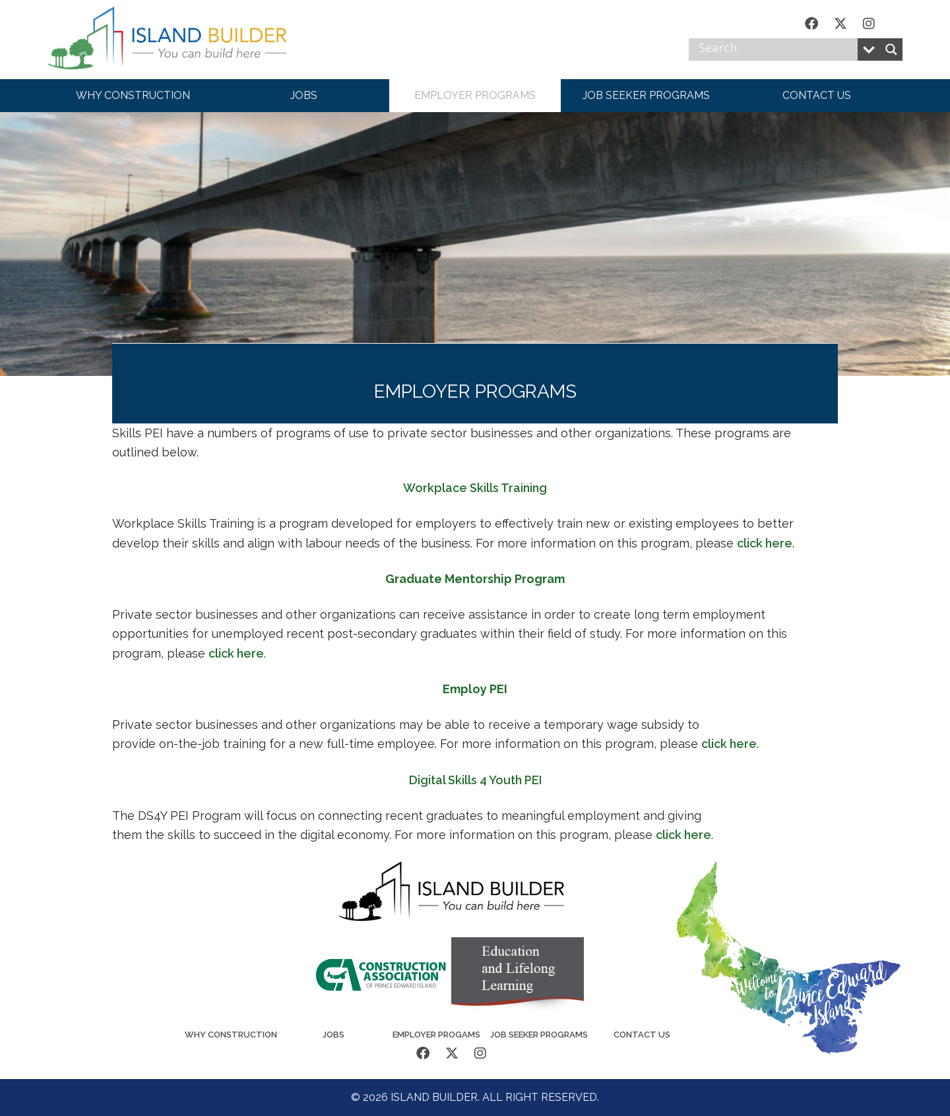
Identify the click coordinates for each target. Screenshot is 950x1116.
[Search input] (776, 49)
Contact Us (642, 1034)
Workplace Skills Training (475, 488)
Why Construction (231, 1034)
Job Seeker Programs (539, 1034)
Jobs (333, 1034)
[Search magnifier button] (891, 49)
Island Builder (179, 40)
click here (764, 543)
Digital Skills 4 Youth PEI (475, 780)
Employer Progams (436, 1034)
